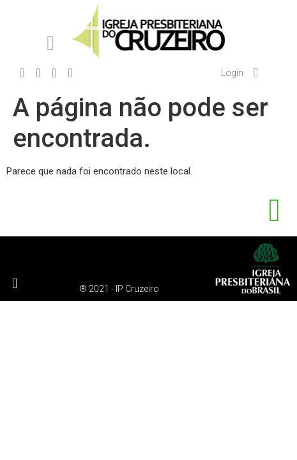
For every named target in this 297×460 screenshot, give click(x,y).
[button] (50, 42)
